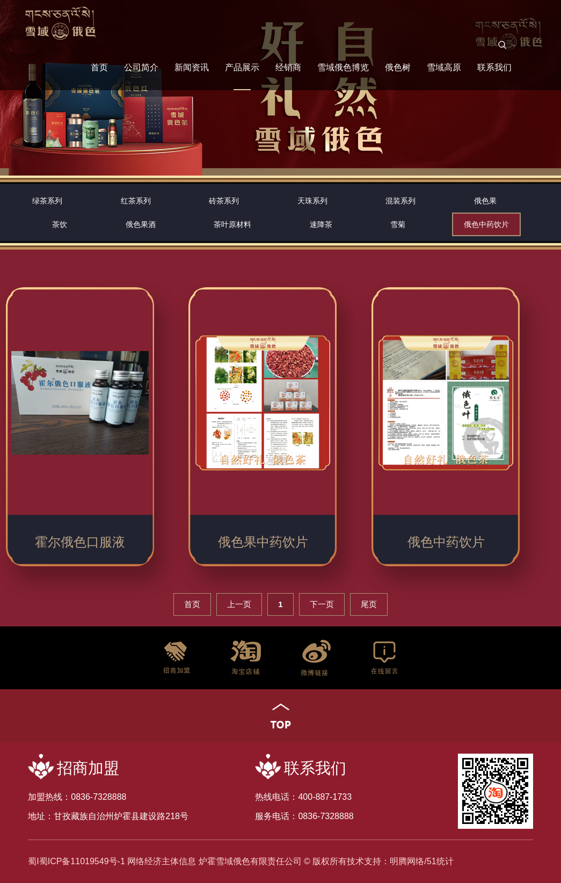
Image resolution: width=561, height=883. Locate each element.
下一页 (322, 604)
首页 (99, 67)
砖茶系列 (224, 200)
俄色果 (485, 200)
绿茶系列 (47, 200)
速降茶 (321, 224)
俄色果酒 (141, 224)
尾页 (369, 604)
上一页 (239, 604)
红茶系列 (136, 200)
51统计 (440, 861)
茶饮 (59, 224)
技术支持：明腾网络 (385, 861)
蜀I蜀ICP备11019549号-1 (76, 861)
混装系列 (400, 200)
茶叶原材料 (232, 224)
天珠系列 (312, 200)
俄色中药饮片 (486, 224)
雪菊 (397, 224)
